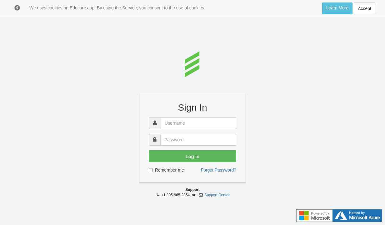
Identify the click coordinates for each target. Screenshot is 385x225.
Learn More (337, 7)
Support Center (217, 195)
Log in (193, 156)
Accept (364, 8)
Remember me (166, 170)
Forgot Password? (218, 170)
